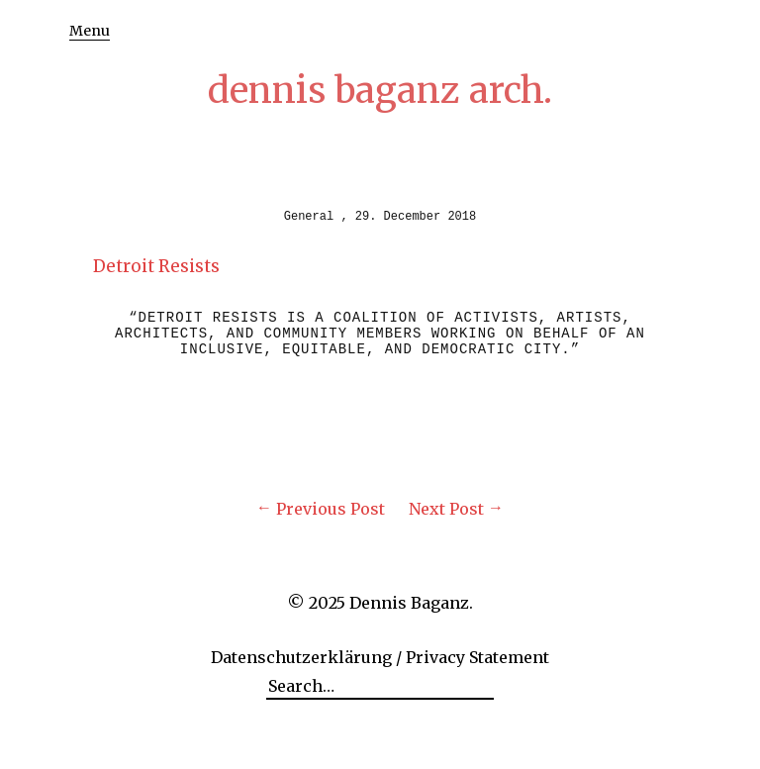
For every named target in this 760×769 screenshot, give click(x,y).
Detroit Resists (156, 266)
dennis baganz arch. (380, 90)
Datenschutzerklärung (301, 657)
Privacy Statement (477, 657)
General (308, 217)
